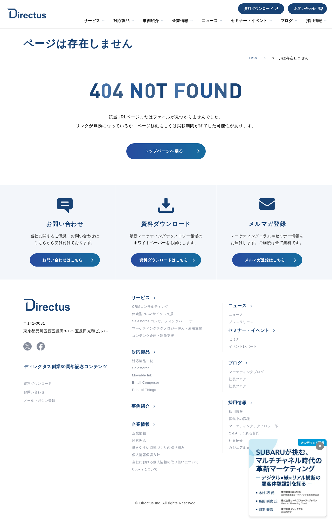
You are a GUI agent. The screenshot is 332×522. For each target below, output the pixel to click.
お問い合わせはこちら (62, 262)
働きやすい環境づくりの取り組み (160, 458)
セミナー (236, 344)
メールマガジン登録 (41, 407)
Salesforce (141, 376)
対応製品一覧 (143, 368)
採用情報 (314, 21)
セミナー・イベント (249, 21)
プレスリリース (242, 327)
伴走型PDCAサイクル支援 (154, 319)
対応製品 (121, 21)
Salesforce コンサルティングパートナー (166, 326)
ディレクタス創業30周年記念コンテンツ (68, 372)
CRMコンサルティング (151, 311)
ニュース (210, 21)
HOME (254, 58)
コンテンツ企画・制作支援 (154, 342)
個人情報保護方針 (147, 466)
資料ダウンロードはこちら (163, 262)
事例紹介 (151, 21)
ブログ (287, 21)
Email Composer (146, 391)
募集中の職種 (240, 427)
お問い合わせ (305, 8)
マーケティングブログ (248, 378)
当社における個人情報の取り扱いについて (168, 474)
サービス (92, 21)
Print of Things (144, 399)
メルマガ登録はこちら (265, 262)
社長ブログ (238, 386)
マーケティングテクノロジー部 (255, 435)
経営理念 (139, 451)
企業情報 (180, 21)
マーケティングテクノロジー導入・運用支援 (170, 334)
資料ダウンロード (258, 8)
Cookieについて (145, 482)
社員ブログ (238, 394)
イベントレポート (244, 352)
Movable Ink (142, 383)
